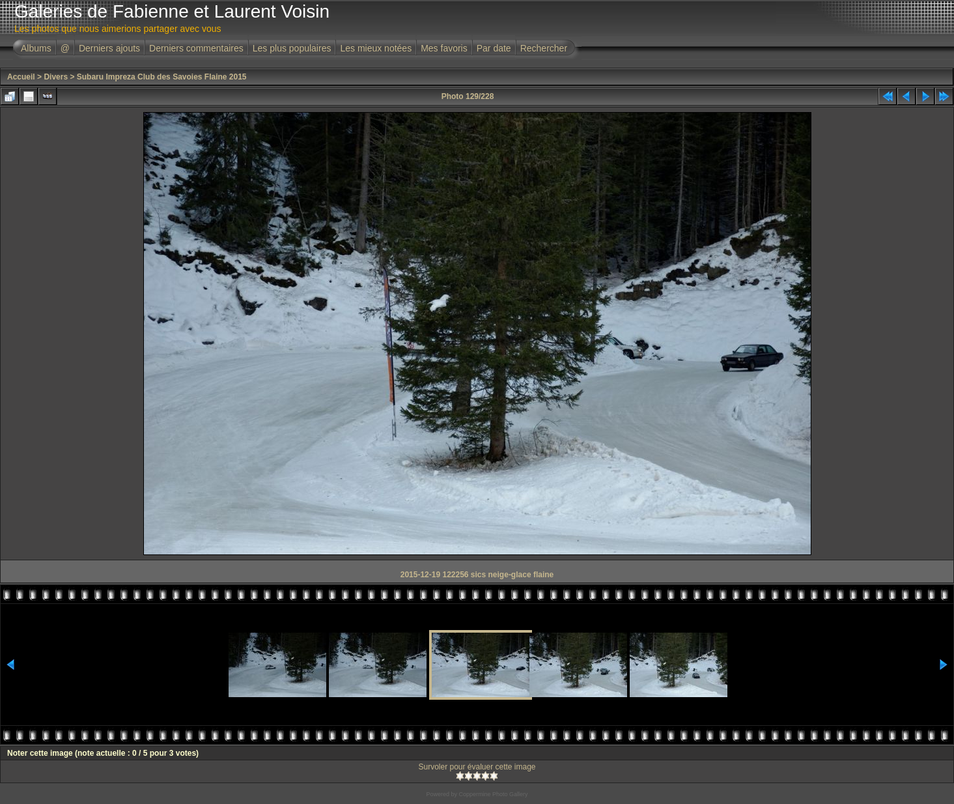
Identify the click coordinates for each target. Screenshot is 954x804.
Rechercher (543, 48)
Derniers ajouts (109, 48)
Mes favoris (444, 48)
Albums (36, 48)
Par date (494, 48)
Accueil (21, 76)
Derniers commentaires (196, 48)
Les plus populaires (292, 48)
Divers (56, 76)
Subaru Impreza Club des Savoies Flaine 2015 (162, 76)
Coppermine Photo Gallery (492, 794)
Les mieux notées (376, 48)
